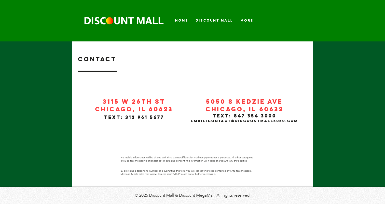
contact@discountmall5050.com (253, 120)
